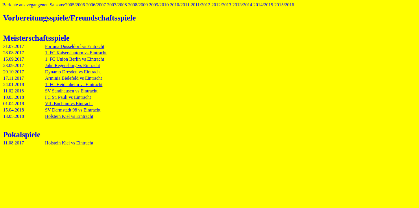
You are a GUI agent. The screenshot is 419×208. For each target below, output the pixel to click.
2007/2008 (117, 4)
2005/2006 (75, 4)
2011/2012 (200, 4)
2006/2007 (96, 4)
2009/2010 (159, 4)
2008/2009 (138, 4)
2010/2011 (180, 4)
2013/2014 (242, 4)
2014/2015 (263, 4)
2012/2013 (221, 4)
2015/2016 (284, 4)
